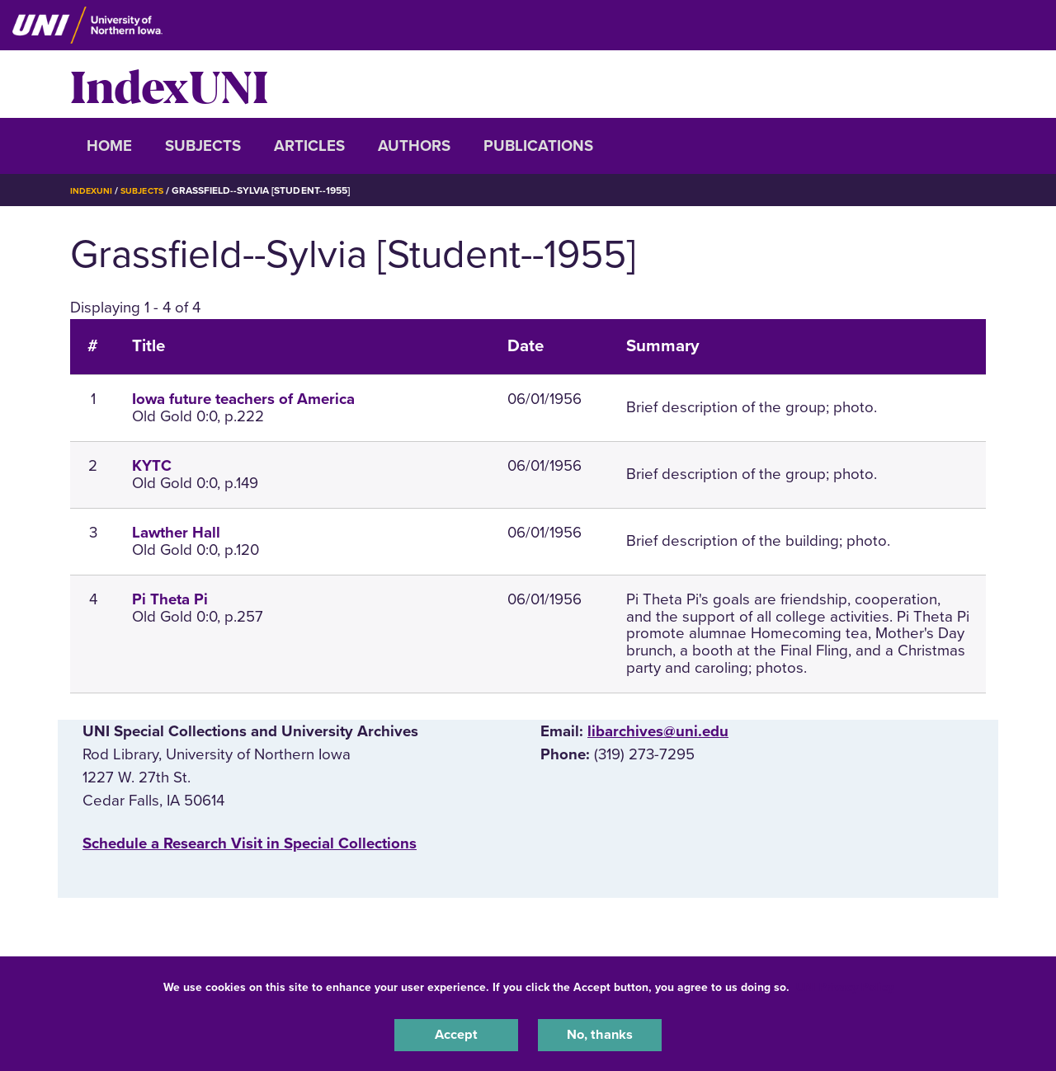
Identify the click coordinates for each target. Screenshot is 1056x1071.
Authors (414, 146)
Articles (309, 146)
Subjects (203, 146)
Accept (456, 1033)
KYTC (152, 466)
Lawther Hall (176, 533)
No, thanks (600, 1033)
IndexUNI (169, 84)
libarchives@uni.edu (657, 731)
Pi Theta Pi (170, 599)
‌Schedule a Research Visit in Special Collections (249, 843)
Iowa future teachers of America (243, 399)
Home (109, 146)
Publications (538, 146)
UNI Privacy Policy (844, 983)
